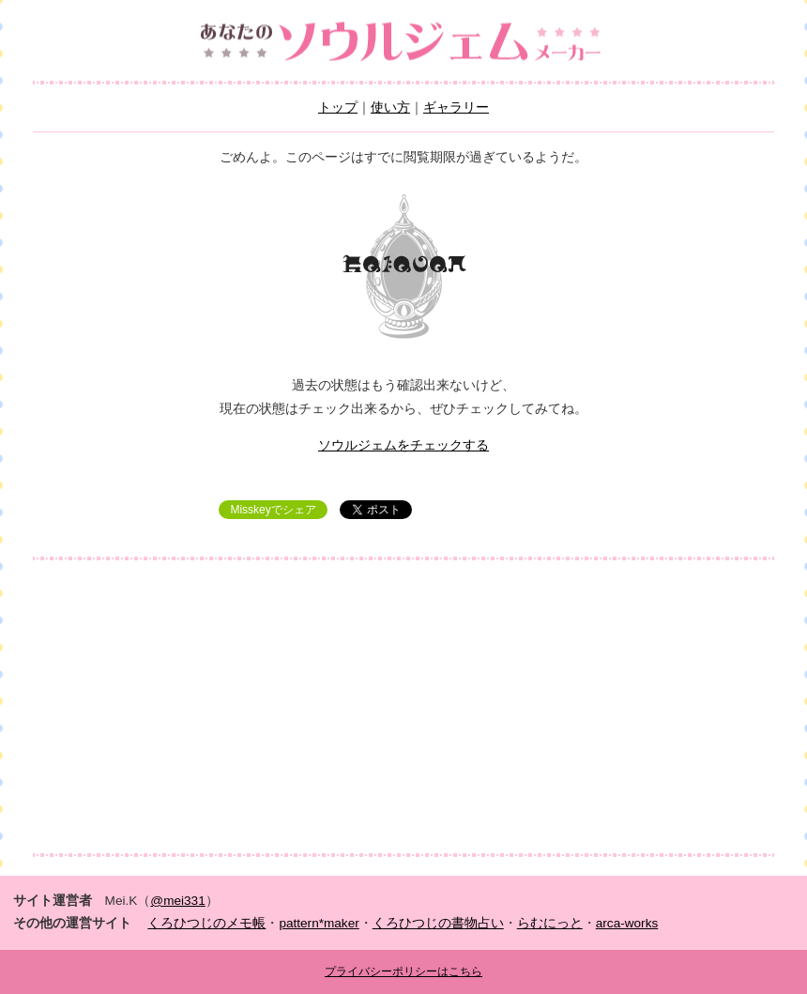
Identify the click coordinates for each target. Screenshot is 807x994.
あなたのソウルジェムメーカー (403, 42)
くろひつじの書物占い (438, 923)
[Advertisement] (403, 706)
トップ (338, 107)
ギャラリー (456, 107)
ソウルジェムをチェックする (403, 445)
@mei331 (177, 901)
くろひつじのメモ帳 (206, 923)
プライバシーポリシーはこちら (403, 971)
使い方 (390, 107)
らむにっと (550, 923)
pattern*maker (318, 923)
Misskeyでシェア (272, 509)
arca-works (627, 923)
